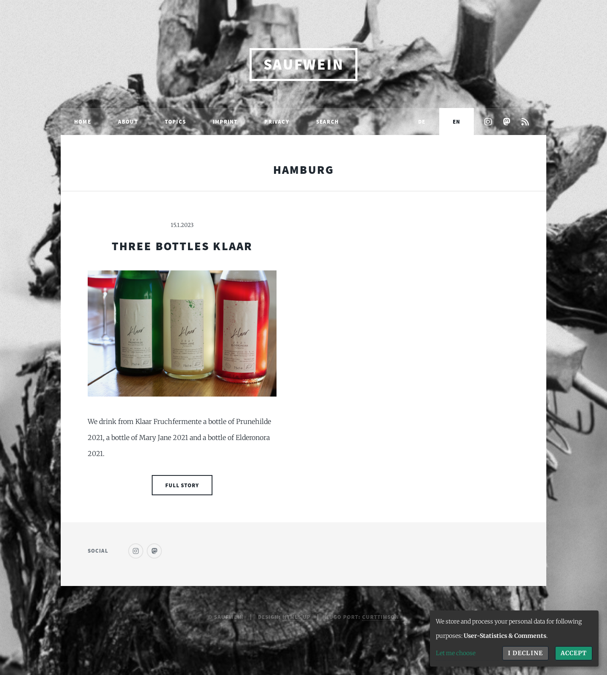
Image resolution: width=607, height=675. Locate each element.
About (128, 121)
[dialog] (514, 638)
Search (327, 121)
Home (82, 121)
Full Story (182, 485)
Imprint (225, 121)
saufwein (303, 64)
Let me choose (455, 653)
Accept (574, 653)
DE (421, 121)
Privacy (276, 121)
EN (456, 121)
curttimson (380, 616)
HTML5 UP (296, 616)
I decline (525, 653)
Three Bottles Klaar (182, 246)
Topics (175, 121)
